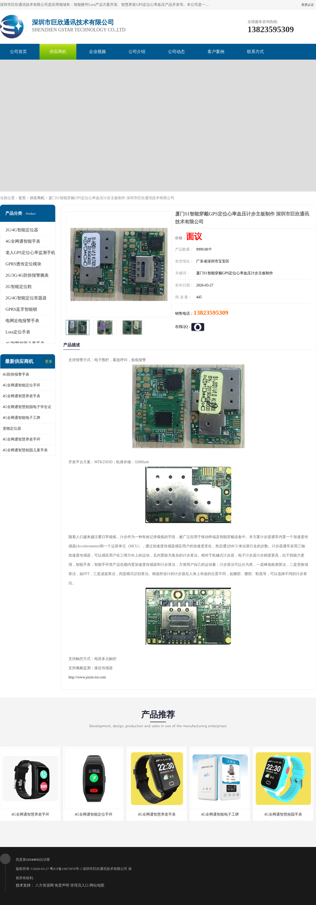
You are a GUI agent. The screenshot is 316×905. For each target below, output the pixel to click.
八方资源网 (44, 885)
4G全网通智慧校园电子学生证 (27, 407)
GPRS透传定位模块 (23, 264)
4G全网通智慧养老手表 (21, 396)
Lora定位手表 (18, 332)
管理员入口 (79, 885)
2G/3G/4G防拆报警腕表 (27, 275)
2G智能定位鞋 (19, 286)
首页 (22, 198)
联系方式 (255, 51)
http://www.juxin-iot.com (87, 677)
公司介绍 (137, 51)
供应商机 (58, 51)
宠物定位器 (12, 428)
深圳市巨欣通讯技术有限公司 (105, 869)
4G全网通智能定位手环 (21, 385)
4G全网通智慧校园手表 (283, 814)
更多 (48, 361)
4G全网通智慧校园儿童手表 (25, 450)
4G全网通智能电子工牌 (21, 418)
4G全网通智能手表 (23, 241)
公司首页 (18, 51)
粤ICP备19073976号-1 (66, 869)
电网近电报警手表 (22, 320)
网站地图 (97, 885)
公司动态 (176, 51)
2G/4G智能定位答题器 (26, 298)
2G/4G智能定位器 (22, 230)
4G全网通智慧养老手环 (21, 439)
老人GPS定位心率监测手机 (30, 252)
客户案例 (216, 51)
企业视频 (97, 51)
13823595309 (211, 312)
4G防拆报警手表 (16, 374)
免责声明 (62, 885)
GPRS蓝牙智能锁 (21, 309)
